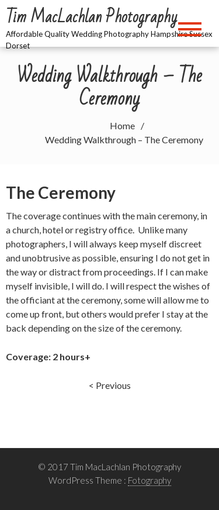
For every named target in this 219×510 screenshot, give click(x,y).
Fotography (149, 480)
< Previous (110, 385)
